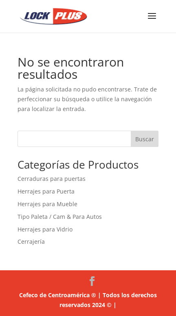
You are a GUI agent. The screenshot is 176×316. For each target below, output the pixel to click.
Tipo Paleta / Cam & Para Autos (60, 216)
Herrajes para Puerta (46, 191)
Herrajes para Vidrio (45, 229)
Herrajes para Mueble (47, 204)
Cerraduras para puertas (52, 178)
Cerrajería (31, 241)
